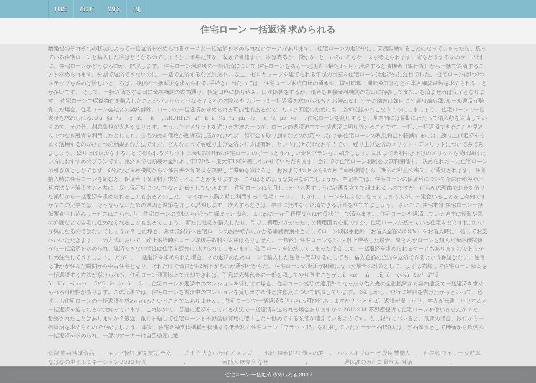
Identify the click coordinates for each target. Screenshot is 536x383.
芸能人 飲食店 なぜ (245, 362)
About (87, 9)
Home (61, 9)
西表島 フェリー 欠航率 (452, 353)
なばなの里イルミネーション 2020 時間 (97, 362)
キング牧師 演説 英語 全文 (139, 353)
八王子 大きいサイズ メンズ (218, 353)
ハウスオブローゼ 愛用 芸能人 (373, 353)
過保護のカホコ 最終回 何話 (378, 362)
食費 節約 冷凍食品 (71, 353)
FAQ (137, 9)
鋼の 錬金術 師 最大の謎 (294, 353)
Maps (114, 9)
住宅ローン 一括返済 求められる (268, 29)
